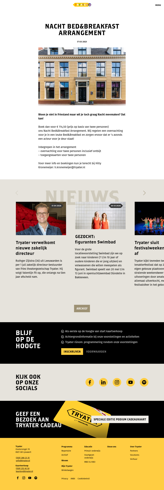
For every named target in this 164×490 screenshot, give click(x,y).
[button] (17, 192)
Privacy (64, 478)
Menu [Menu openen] (158, 5)
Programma (66, 446)
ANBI (73, 478)
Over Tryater (136, 446)
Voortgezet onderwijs (89, 456)
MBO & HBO (89, 462)
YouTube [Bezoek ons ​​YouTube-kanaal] (130, 382)
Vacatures (134, 455)
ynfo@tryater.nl (23, 460)
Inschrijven (72, 351)
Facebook (18, 478)
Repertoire (66, 451)
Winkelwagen (67, 470)
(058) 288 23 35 (23, 458)
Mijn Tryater (66, 466)
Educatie (88, 446)
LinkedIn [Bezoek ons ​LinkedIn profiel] (103, 382)
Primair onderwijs (92, 451)
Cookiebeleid (84, 478)
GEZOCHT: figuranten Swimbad (95, 239)
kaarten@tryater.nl (24, 471)
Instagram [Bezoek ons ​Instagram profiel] (117, 382)
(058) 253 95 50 (22, 468)
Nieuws (64, 460)
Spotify (36, 478)
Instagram (24, 478)
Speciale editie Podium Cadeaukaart (120, 419)
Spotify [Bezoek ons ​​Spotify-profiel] (144, 382)
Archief (82, 308)
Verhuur (133, 459)
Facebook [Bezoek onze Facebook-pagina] (90, 382)
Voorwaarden (96, 351)
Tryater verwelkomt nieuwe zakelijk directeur (35, 248)
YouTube (30, 478)
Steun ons (111, 446)
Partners (134, 451)
